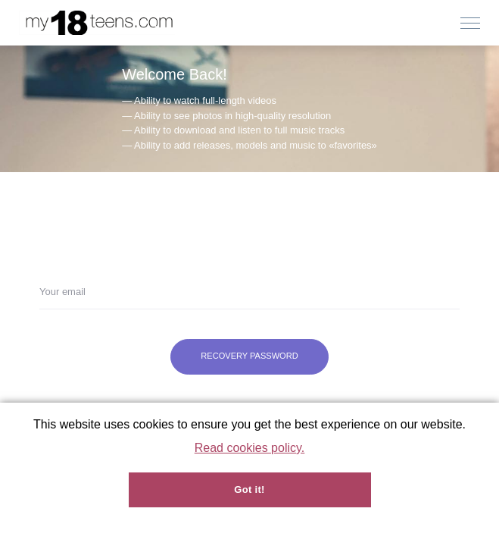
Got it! (249, 489)
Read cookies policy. (250, 447)
